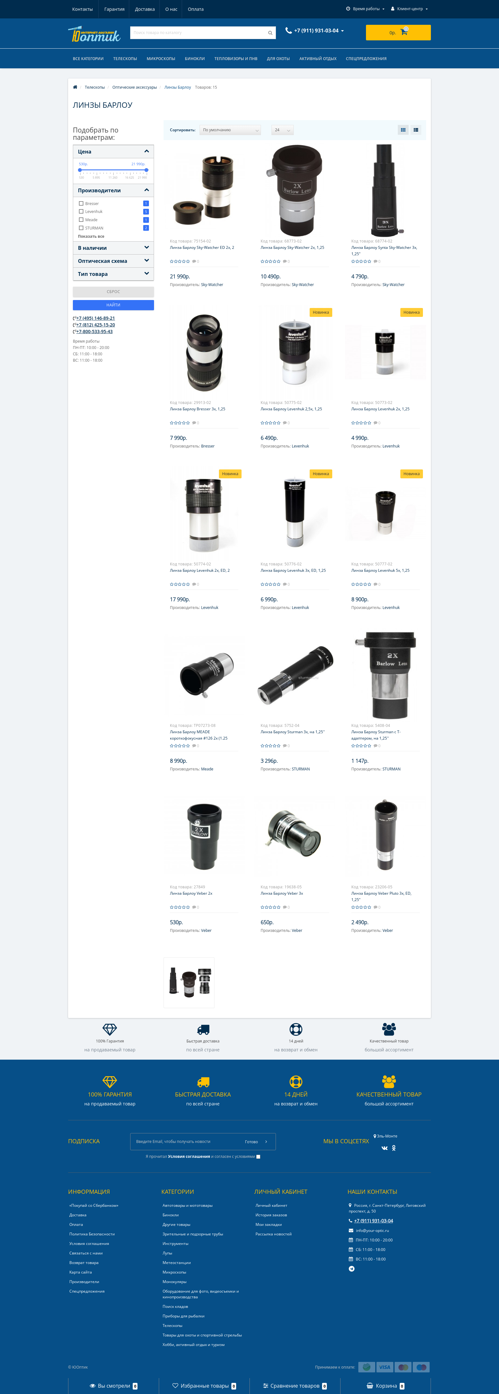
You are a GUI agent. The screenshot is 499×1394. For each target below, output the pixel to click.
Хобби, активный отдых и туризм (194, 1344)
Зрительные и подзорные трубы (193, 1234)
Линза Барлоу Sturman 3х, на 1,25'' (293, 732)
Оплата (167, 9)
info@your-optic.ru (369, 1230)
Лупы (167, 1253)
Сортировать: (182, 130)
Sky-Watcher (212, 284)
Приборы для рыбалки (184, 1316)
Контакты (196, 9)
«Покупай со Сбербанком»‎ (93, 1205)
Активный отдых (317, 58)
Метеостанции (177, 1262)
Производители (84, 1281)
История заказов (271, 1215)
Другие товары (176, 1224)
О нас (141, 9)
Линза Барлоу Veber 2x (191, 893)
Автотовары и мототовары (188, 1205)
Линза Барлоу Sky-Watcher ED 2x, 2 (202, 247)
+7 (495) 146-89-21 (95, 318)
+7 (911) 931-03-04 (371, 1221)
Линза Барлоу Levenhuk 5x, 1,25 (380, 570)
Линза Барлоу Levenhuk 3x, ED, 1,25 (293, 570)
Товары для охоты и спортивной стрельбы (202, 1335)
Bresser (207, 446)
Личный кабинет (271, 1205)
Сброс (113, 291)
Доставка (114, 9)
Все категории (88, 58)
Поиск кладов (175, 1306)
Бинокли (195, 58)
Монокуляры (174, 1281)
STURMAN (301, 769)
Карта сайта (80, 1272)
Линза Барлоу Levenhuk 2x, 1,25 (380, 409)
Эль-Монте (385, 1136)
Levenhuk (300, 446)
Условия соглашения (89, 1243)
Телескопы (125, 58)
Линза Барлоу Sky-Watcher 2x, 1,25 (292, 247)
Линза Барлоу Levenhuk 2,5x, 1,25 (291, 409)
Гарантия (82, 9)
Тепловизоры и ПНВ (235, 58)
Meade (207, 769)
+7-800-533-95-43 (94, 331)
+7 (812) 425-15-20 (95, 325)
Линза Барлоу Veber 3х (282, 893)
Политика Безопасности (92, 1234)
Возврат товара (84, 1262)
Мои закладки (269, 1224)
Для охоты (278, 58)
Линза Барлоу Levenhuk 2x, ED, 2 (200, 570)
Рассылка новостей (274, 1234)
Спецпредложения (366, 58)
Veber (206, 930)
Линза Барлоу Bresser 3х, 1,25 (197, 409)
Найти (114, 305)
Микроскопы (161, 58)
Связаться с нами (86, 1253)
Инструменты (175, 1243)
